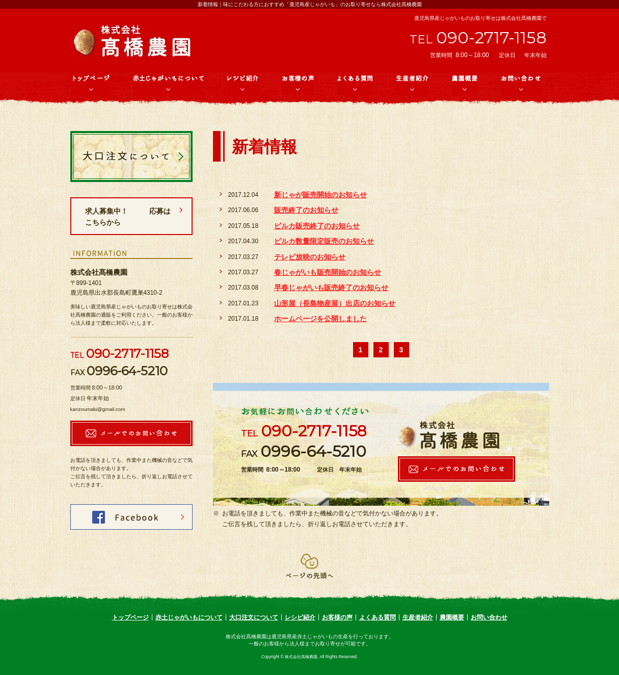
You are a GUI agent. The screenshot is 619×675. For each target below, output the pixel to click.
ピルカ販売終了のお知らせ (317, 226)
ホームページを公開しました (320, 319)
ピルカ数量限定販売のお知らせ (324, 241)
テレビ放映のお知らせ (309, 257)
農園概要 (452, 617)
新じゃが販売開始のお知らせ (320, 195)
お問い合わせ (489, 617)
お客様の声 (337, 617)
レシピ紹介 (300, 617)
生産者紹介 (417, 617)
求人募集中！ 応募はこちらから (128, 216)
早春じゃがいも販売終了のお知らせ (331, 287)
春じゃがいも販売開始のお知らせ (327, 272)
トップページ (130, 617)
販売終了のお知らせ (306, 210)
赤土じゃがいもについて (189, 617)
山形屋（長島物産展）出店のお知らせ (334, 303)
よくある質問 (377, 617)
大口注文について (253, 617)
